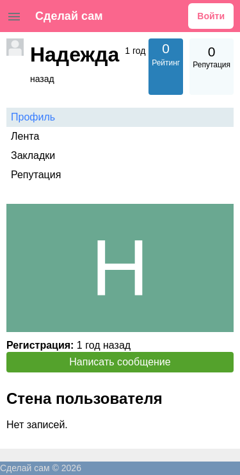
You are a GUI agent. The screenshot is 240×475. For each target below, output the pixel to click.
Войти (211, 16)
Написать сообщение (119, 361)
